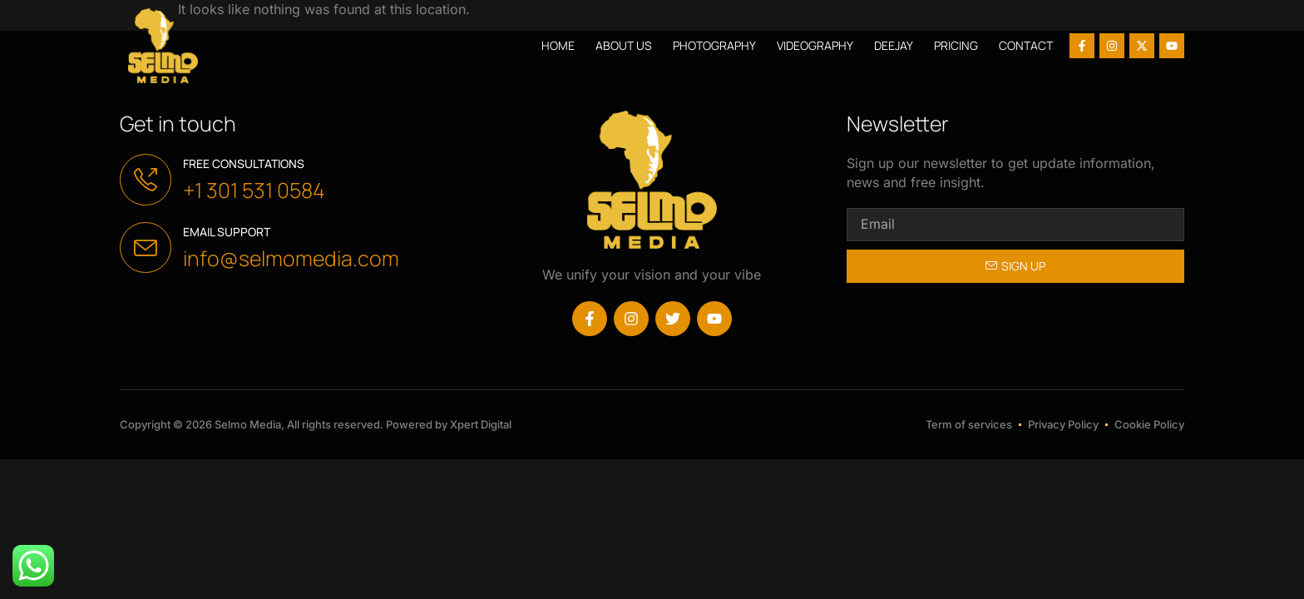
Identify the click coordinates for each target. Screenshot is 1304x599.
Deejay (893, 45)
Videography (815, 45)
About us (623, 45)
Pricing (956, 45)
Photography (714, 45)
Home (558, 45)
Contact (1026, 45)
